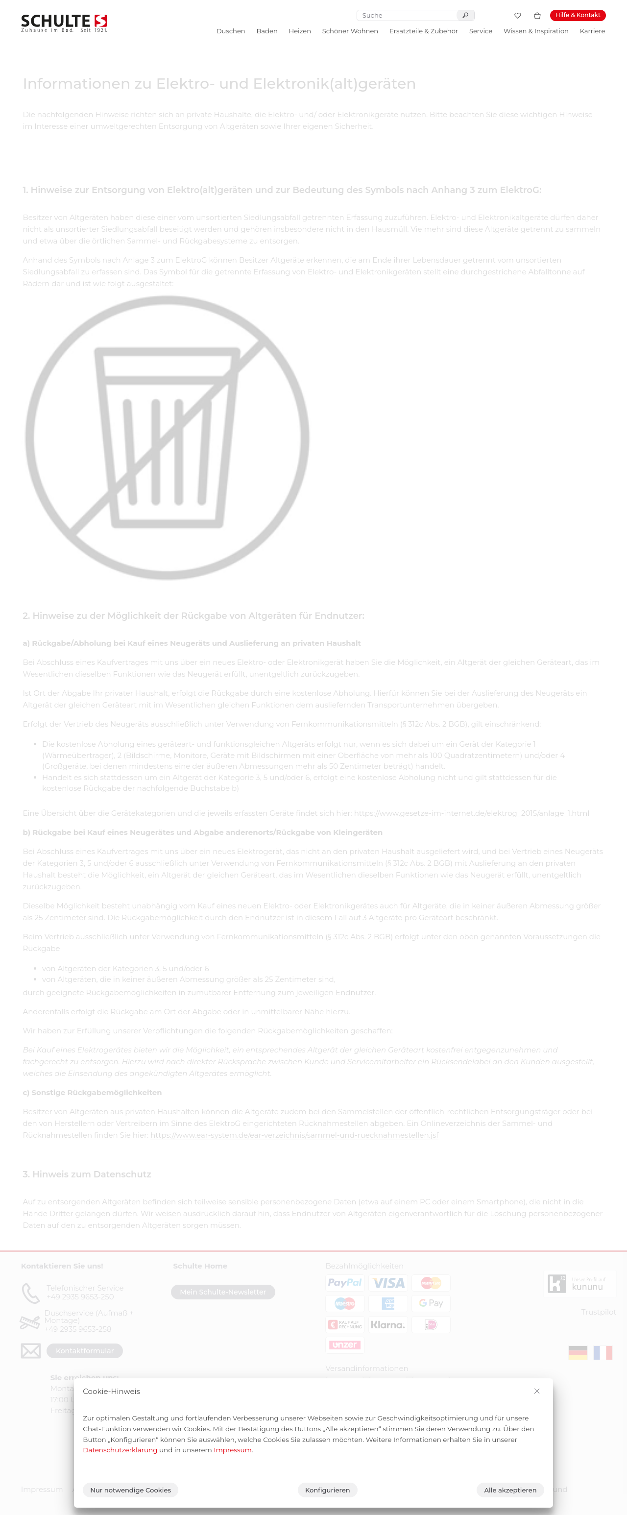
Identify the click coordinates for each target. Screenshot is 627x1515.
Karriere (592, 31)
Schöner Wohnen (350, 31)
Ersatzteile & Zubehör (423, 31)
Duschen (231, 31)
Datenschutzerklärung (120, 1450)
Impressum (233, 1450)
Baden (266, 31)
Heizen (300, 31)
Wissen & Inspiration (536, 31)
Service (480, 31)
